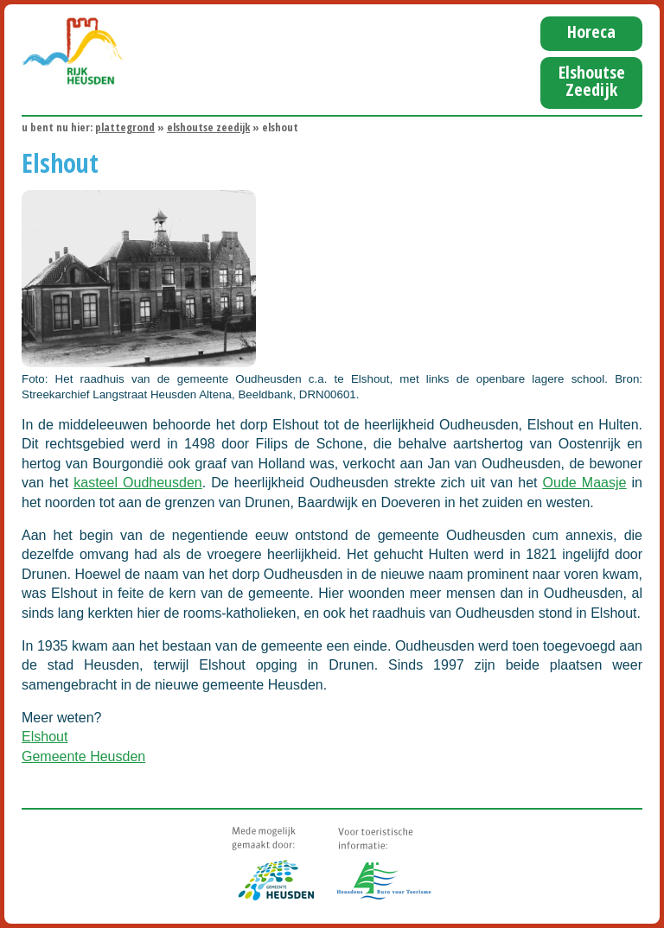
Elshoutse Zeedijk (592, 80)
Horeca (591, 31)
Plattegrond (125, 127)
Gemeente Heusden (83, 756)
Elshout (44, 736)
